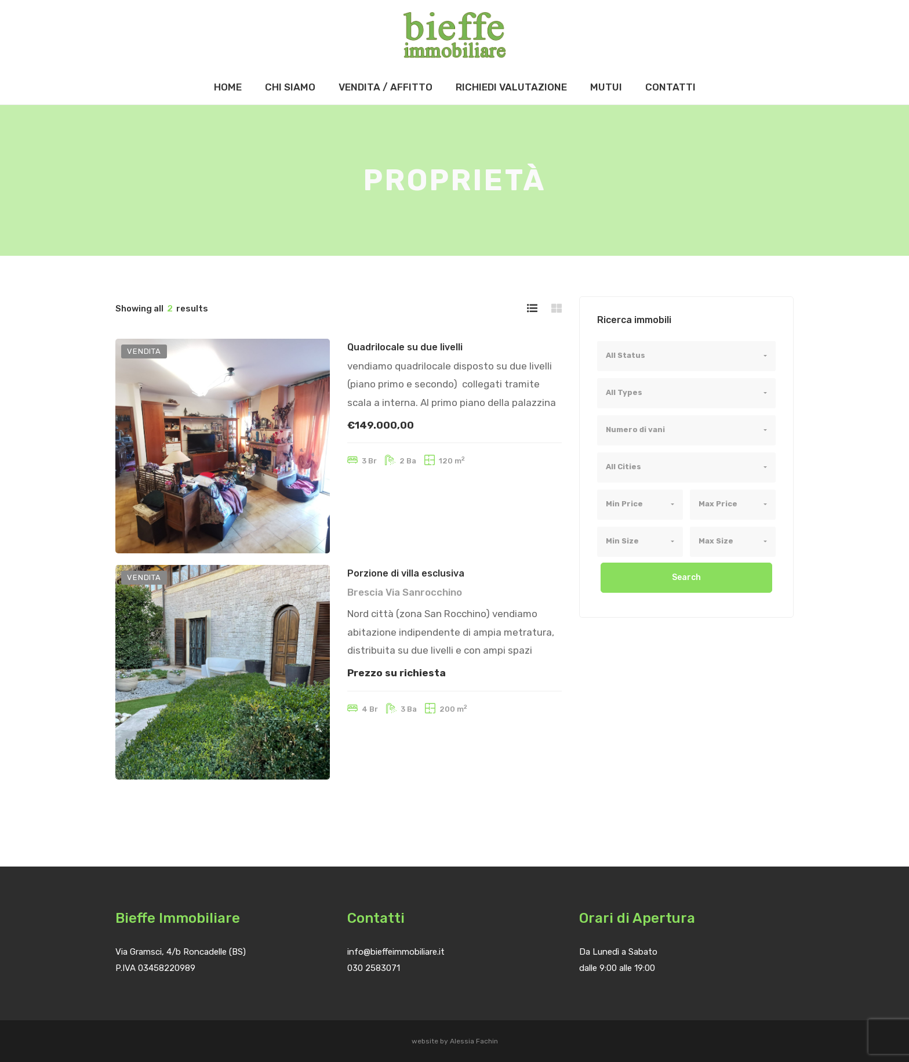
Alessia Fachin (474, 1041)
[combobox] (686, 356)
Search (686, 577)
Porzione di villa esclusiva (405, 573)
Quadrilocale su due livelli (405, 347)
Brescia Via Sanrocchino (404, 592)
